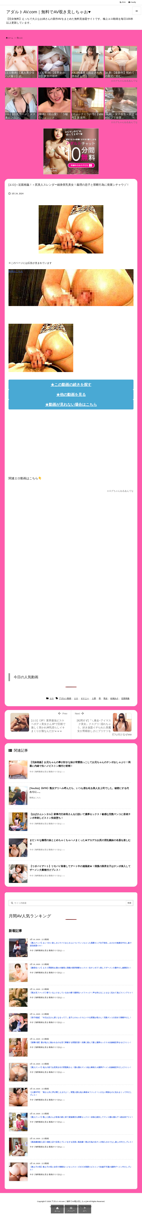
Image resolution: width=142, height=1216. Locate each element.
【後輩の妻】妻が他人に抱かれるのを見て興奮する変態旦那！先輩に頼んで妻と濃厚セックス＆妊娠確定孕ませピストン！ (80, 1042)
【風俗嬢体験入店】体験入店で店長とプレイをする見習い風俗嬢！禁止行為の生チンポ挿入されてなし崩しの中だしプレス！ (81, 1142)
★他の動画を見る (71, 394)
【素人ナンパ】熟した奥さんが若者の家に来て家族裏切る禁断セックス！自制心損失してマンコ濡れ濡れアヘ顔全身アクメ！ (81, 1117)
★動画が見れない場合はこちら (71, 404)
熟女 (106, 698)
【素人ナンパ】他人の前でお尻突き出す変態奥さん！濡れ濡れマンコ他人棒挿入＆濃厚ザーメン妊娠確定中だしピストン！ (80, 1067)
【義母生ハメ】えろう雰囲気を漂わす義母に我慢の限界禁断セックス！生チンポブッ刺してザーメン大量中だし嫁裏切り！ (80, 968)
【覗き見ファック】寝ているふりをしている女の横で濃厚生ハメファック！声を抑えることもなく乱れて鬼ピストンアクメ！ (81, 993)
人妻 (94, 698)
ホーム (10, 38)
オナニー (85, 698)
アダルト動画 (65, 698)
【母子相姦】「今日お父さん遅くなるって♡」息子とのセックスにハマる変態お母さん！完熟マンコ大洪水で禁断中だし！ (80, 1018)
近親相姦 (125, 698)
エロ (21, 38)
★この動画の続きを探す (71, 385)
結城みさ (114, 698)
